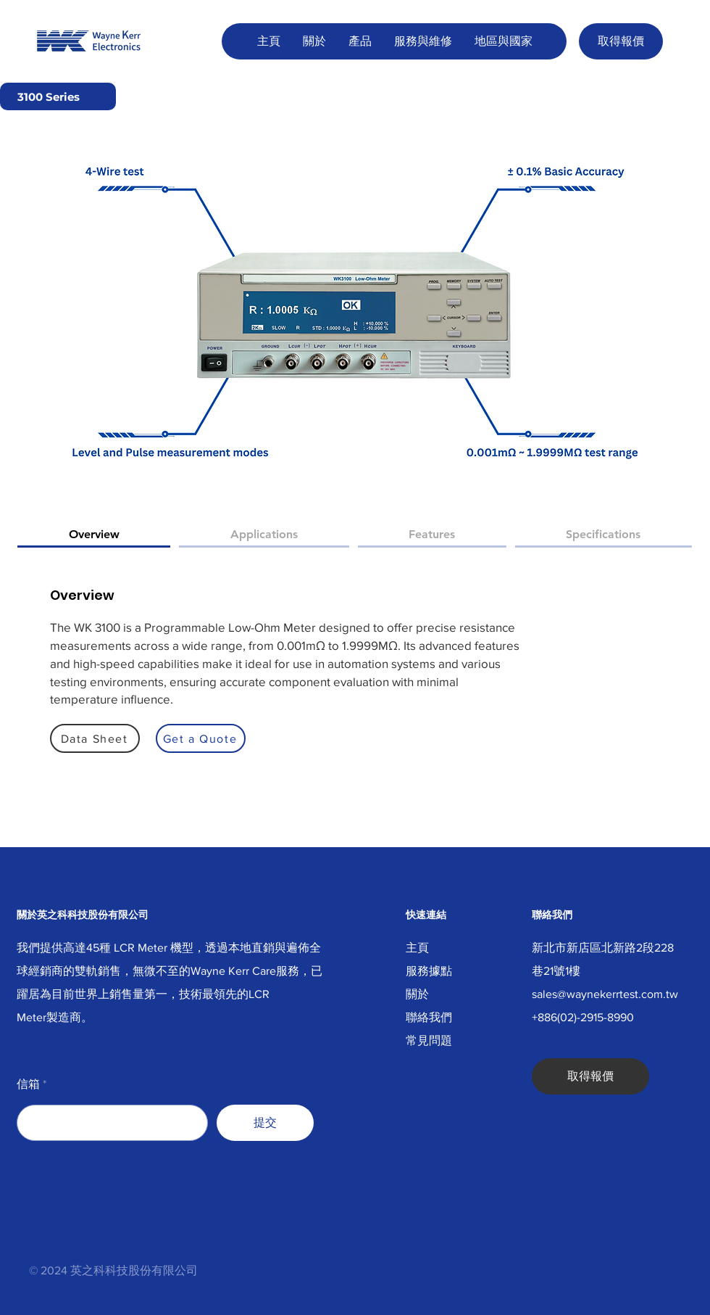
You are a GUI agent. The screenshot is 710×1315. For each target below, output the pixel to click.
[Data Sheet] (95, 738)
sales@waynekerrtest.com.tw (605, 994)
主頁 (417, 947)
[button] (314, 41)
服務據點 (429, 971)
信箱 (28, 1084)
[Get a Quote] (201, 738)
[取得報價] (621, 41)
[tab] (93, 535)
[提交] (265, 1123)
